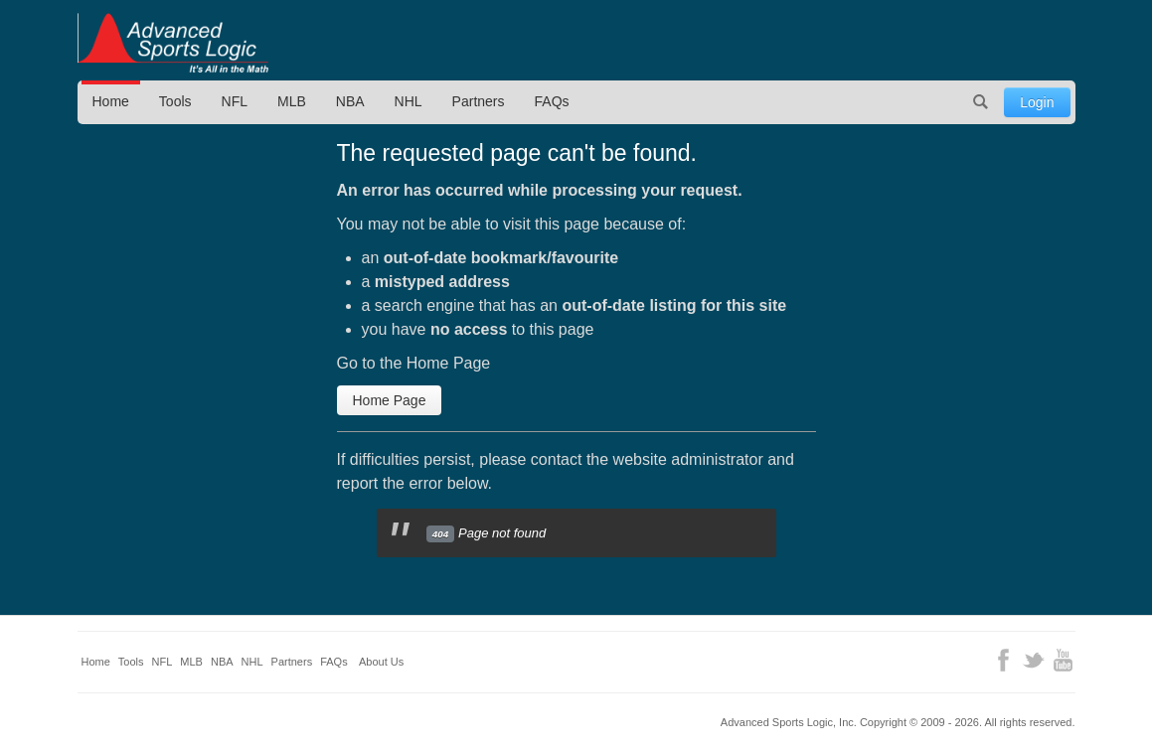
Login (1037, 102)
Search (980, 102)
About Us (381, 662)
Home (110, 101)
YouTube (1063, 660)
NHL (408, 101)
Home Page (389, 400)
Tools (175, 101)
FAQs (552, 101)
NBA (350, 101)
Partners (478, 101)
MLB (291, 101)
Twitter (1033, 660)
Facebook (1003, 660)
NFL (234, 101)
